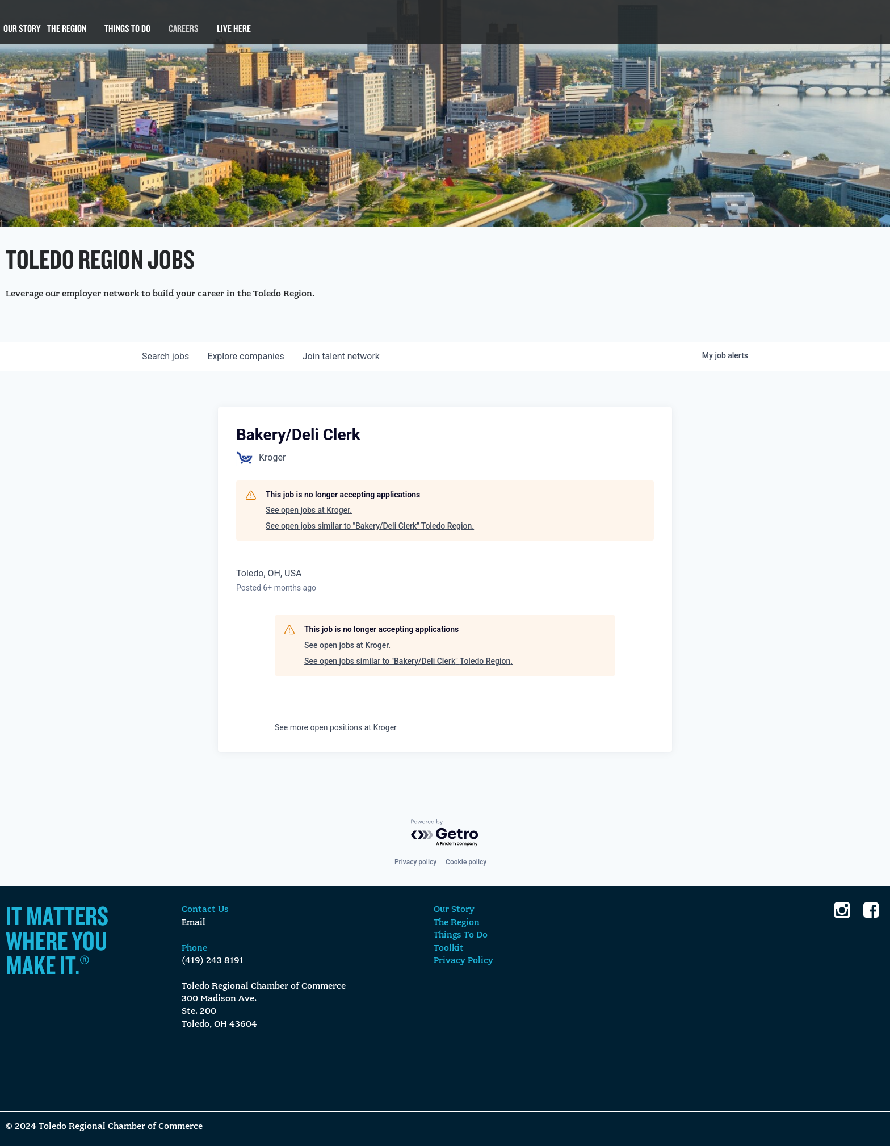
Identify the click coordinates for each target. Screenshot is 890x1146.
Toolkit (449, 948)
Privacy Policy (463, 960)
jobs (165, 356)
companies (245, 356)
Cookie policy (466, 862)
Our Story (21, 34)
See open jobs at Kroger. (309, 510)
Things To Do (127, 34)
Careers (184, 34)
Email (193, 922)
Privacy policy (415, 862)
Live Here (234, 34)
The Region (66, 34)
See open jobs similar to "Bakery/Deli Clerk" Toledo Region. (370, 525)
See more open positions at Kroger (336, 727)
